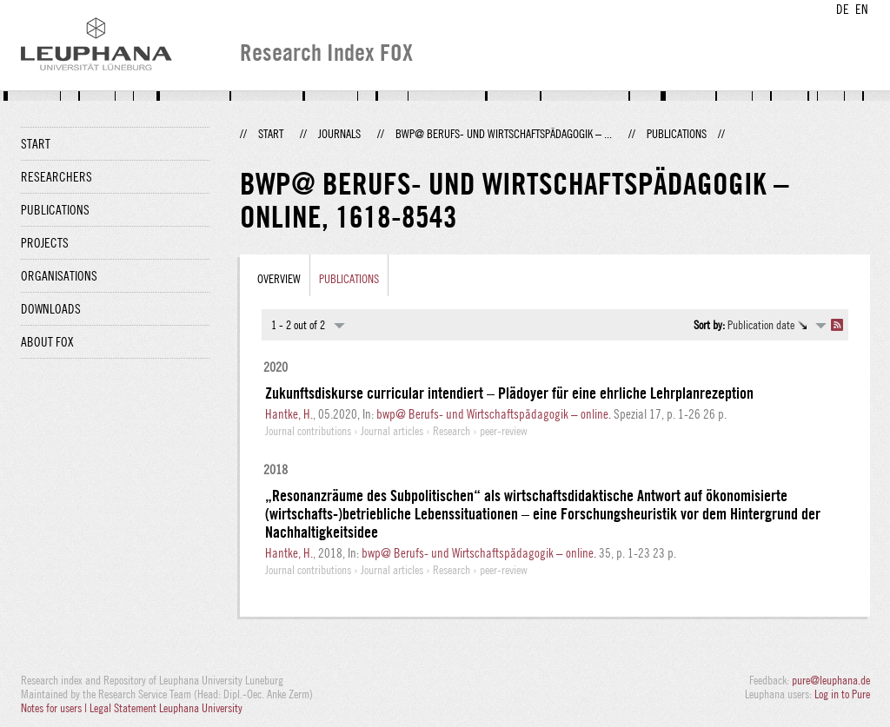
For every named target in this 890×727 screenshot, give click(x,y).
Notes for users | (55, 708)
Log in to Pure (842, 694)
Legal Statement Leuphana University (166, 708)
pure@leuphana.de (831, 680)
